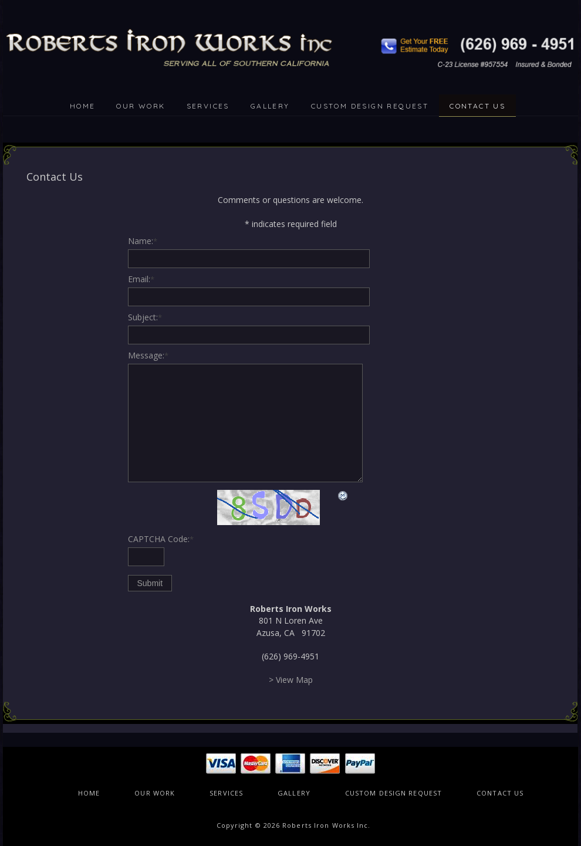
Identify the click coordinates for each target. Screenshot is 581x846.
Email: (141, 279)
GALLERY (270, 105)
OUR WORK (140, 105)
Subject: (145, 317)
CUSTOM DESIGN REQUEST (369, 105)
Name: (142, 240)
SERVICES (208, 105)
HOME (83, 105)
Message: (148, 355)
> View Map (291, 679)
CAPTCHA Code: (161, 538)
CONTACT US (477, 105)
